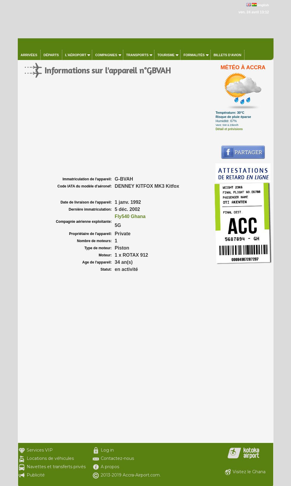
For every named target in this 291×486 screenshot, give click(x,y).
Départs (51, 55)
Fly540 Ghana (130, 216)
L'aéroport (76, 55)
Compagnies (106, 55)
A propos (110, 466)
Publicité (36, 475)
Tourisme (166, 55)
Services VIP (40, 450)
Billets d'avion (227, 55)
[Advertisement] (115, 130)
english (263, 5)
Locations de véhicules (50, 458)
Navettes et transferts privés (56, 466)
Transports (137, 55)
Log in (107, 450)
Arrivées (29, 55)
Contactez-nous (117, 458)
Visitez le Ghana (249, 471)
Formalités (194, 55)
